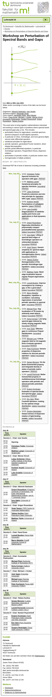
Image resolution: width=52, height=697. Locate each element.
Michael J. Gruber (24, 117)
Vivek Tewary (32, 247)
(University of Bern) (23, 447)
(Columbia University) (20, 575)
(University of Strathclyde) (23, 452)
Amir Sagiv (31, 329)
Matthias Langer (33, 182)
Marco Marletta (32, 293)
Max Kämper (31, 115)
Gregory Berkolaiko (34, 411)
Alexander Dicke (23, 114)
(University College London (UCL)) (23, 609)
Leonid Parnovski (33, 374)
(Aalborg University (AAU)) (21, 567)
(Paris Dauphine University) (21, 624)
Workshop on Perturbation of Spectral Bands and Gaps (26, 31)
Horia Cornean (32, 319)
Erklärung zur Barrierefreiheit (15, 693)
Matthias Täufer (32, 272)
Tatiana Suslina (17, 121)
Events (7, 29)
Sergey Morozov (33, 362)
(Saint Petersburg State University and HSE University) (22, 618)
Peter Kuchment (33, 349)
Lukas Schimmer (33, 192)
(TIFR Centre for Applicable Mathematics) (23, 509)
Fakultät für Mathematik (24, 26)
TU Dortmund (8, 26)
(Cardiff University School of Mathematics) (20, 542)
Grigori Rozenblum (34, 223)
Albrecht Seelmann (19, 112)
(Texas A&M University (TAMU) (22, 629)
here (4, 168)
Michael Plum (32, 309)
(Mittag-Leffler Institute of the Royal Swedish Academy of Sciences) (22, 462)
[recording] (41, 186)
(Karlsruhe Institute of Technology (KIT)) (22, 562)
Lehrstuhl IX (40, 26)
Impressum (9, 688)
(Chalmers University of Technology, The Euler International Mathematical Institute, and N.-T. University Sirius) (23, 493)
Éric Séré (30, 399)
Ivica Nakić (31, 235)
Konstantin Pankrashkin (11, 119)
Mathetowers (40, 656)
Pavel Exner (12, 117)
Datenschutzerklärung (13, 690)
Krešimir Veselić (33, 202)
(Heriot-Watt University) (22, 536)
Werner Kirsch (37, 117)
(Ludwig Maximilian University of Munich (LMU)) (21, 603)
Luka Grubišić (32, 209)
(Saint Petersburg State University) (22, 514)
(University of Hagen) (23, 469)
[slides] (33, 199)
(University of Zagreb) (22, 474)
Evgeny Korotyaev (33, 389)
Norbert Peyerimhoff (28, 119)
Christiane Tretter (33, 174)
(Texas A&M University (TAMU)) (23, 585)
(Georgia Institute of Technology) (20, 580)
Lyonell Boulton (32, 283)
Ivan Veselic (31, 112)
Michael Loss (32, 339)
